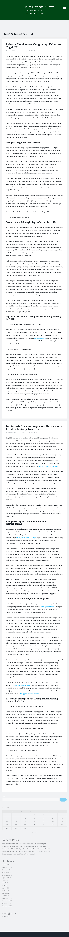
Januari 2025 (6, 865)
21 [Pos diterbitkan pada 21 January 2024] (62, 821)
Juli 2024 (5, 880)
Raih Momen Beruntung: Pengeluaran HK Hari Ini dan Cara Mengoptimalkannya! (26, 851)
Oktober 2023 (6, 903)
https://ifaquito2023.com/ (21, 685)
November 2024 (7, 870)
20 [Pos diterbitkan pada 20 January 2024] (53, 821)
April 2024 (5, 888)
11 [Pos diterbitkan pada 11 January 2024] (34, 818)
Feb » (36, 833)
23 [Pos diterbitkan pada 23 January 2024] (16, 825)
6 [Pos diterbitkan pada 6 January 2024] (52, 815)
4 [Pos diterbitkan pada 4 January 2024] (34, 815)
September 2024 (7, 875)
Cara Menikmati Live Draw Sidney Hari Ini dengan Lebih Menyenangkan (24, 844)
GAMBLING (34, 51)
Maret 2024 (5, 890)
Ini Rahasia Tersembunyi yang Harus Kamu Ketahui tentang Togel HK (34, 427)
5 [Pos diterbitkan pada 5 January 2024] (43, 815)
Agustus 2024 (6, 877)
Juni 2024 (5, 883)
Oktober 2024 (6, 872)
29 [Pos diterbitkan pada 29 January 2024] (7, 828)
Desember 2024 (7, 867)
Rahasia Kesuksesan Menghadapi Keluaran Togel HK (33, 46)
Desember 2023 (7, 898)
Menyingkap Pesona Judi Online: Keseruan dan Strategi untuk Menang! (24, 846)
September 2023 (7, 906)
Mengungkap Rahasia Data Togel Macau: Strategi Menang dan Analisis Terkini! (26, 849)
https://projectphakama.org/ (29, 694)
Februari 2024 (6, 893)
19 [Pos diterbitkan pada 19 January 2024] (43, 821)
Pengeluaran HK (40, 338)
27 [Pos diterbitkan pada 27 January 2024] (53, 825)
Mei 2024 (5, 885)
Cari (3, 796)
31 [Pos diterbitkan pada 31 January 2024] (25, 828)
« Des (32, 833)
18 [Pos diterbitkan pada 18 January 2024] (34, 821)
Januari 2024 (6, 896)
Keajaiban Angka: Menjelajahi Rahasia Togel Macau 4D (18, 854)
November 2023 (7, 901)
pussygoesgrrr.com (39, 6)
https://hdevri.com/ (48, 607)
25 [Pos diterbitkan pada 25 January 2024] (34, 825)
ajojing (23, 51)
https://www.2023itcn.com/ (49, 466)
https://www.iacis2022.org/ (26, 537)
